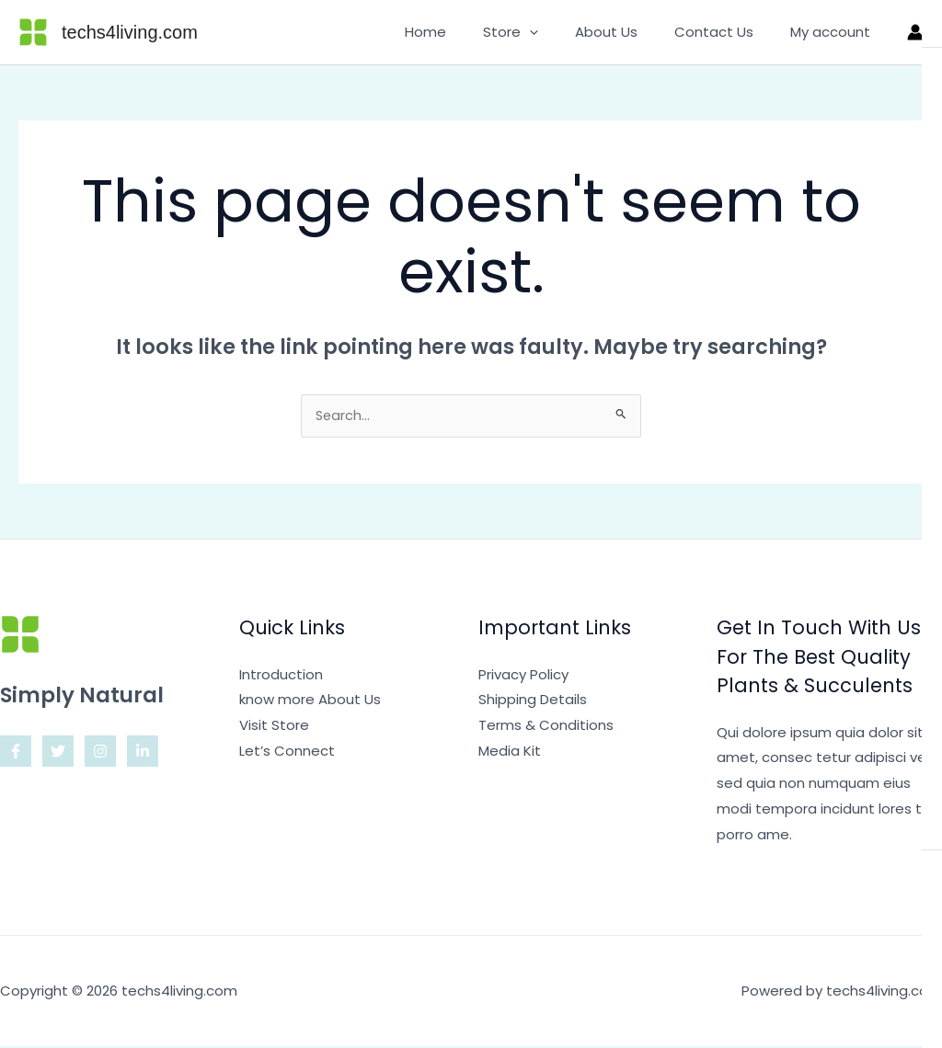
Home (467, 31)
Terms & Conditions (546, 726)
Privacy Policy (523, 676)
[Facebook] (15, 753)
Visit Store (274, 726)
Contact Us (727, 31)
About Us (629, 31)
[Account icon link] (915, 32)
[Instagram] (100, 753)
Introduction (281, 676)
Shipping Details (532, 701)
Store (542, 32)
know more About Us (310, 701)
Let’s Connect (287, 752)
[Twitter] (58, 753)
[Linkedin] (142, 753)
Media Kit (509, 752)
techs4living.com (130, 32)
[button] (561, 32)
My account (835, 31)
